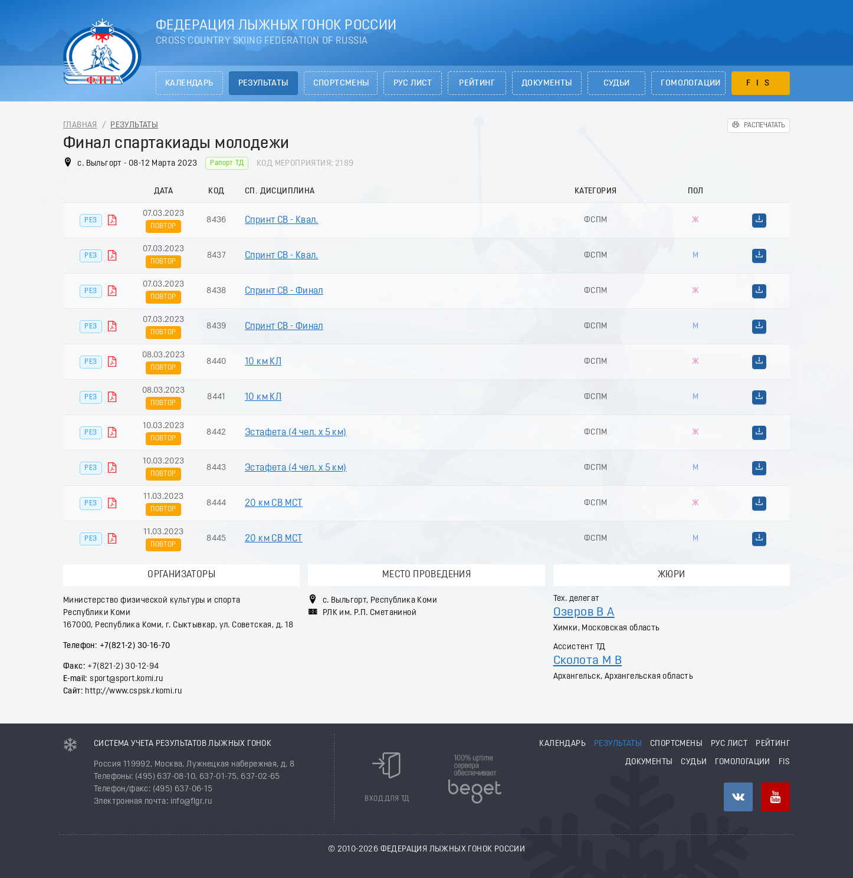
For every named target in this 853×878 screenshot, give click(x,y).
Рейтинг (477, 83)
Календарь (189, 83)
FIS (760, 83)
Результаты (263, 83)
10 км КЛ (263, 362)
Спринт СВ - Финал (284, 291)
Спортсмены (341, 83)
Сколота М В (587, 661)
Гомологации (690, 83)
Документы (546, 83)
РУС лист (412, 83)
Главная (80, 125)
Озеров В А (584, 612)
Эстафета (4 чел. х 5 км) (296, 433)
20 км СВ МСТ (274, 503)
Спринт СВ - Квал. (282, 220)
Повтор (163, 226)
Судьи (616, 83)
